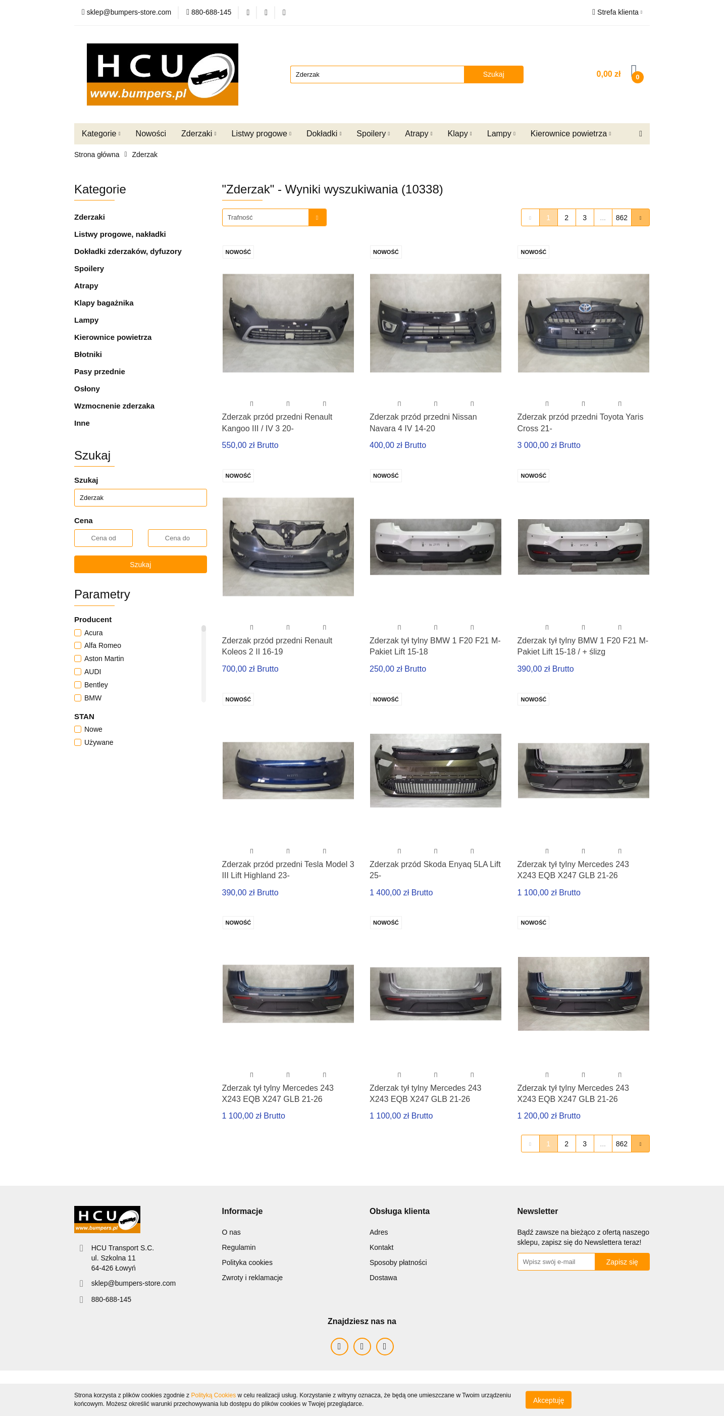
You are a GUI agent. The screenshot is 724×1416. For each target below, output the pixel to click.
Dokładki (323, 133)
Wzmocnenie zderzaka (114, 405)
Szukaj (140, 565)
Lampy (501, 133)
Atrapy (418, 133)
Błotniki (88, 354)
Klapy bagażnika (104, 302)
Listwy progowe (261, 133)
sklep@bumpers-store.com (133, 1283)
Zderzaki (198, 133)
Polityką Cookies (213, 1395)
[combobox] (274, 217)
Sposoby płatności (398, 1262)
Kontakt (381, 1247)
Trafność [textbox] (240, 217)
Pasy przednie (99, 371)
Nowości (151, 133)
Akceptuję (548, 1400)
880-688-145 (111, 1299)
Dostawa (383, 1278)
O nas (231, 1232)
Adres (379, 1232)
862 (622, 218)
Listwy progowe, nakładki (120, 234)
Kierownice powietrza (571, 133)
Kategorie (101, 133)
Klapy (460, 133)
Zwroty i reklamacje (252, 1278)
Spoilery (373, 133)
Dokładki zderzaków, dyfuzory (128, 251)
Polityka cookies (247, 1262)
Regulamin (239, 1247)
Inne (82, 423)
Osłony (87, 388)
